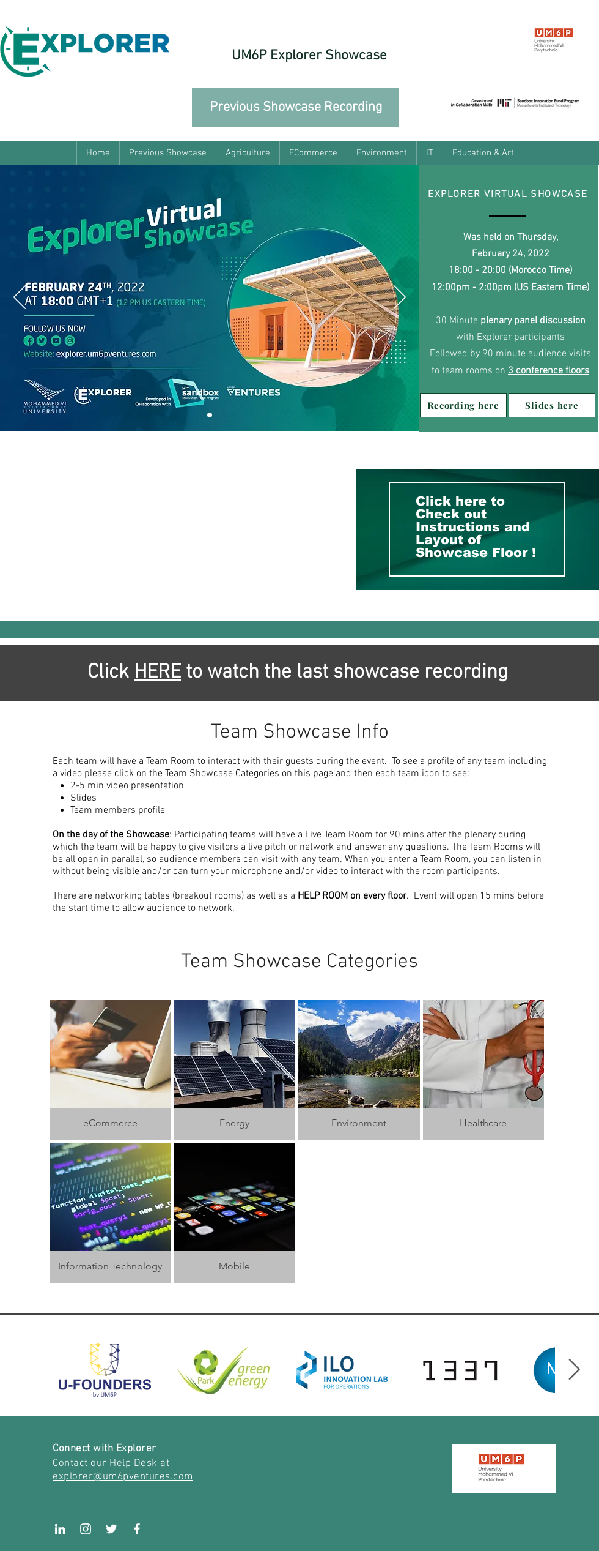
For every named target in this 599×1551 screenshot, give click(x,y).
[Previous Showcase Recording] (295, 107)
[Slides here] (552, 405)
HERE (157, 672)
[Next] (400, 298)
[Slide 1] (209, 415)
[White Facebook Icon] (137, 1529)
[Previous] (19, 298)
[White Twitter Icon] (111, 1529)
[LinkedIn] (60, 1529)
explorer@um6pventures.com (123, 1477)
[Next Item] (574, 1370)
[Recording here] (463, 405)
